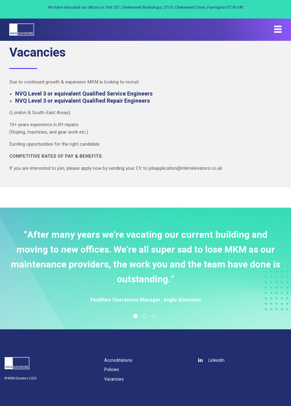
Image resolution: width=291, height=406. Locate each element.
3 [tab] (154, 316)
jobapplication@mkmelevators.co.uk (185, 168)
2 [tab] (145, 316)
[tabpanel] (145, 266)
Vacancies (114, 379)
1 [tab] (135, 316)
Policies (111, 369)
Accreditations (118, 360)
